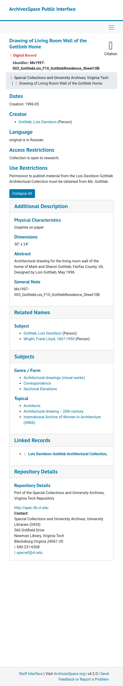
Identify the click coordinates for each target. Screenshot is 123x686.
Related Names (32, 312)
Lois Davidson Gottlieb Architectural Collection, (67, 454)
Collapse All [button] (22, 193)
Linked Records (32, 440)
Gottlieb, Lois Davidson (38, 122)
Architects (32, 406)
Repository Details (36, 471)
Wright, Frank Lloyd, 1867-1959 (49, 339)
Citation (110, 48)
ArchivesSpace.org (69, 674)
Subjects (24, 356)
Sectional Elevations (40, 389)
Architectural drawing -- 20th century (54, 411)
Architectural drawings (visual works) (54, 377)
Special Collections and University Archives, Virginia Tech (61, 78)
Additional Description (41, 206)
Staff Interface (31, 674)
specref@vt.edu (29, 552)
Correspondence (37, 383)
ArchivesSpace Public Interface (42, 9)
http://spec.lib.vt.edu (31, 507)
